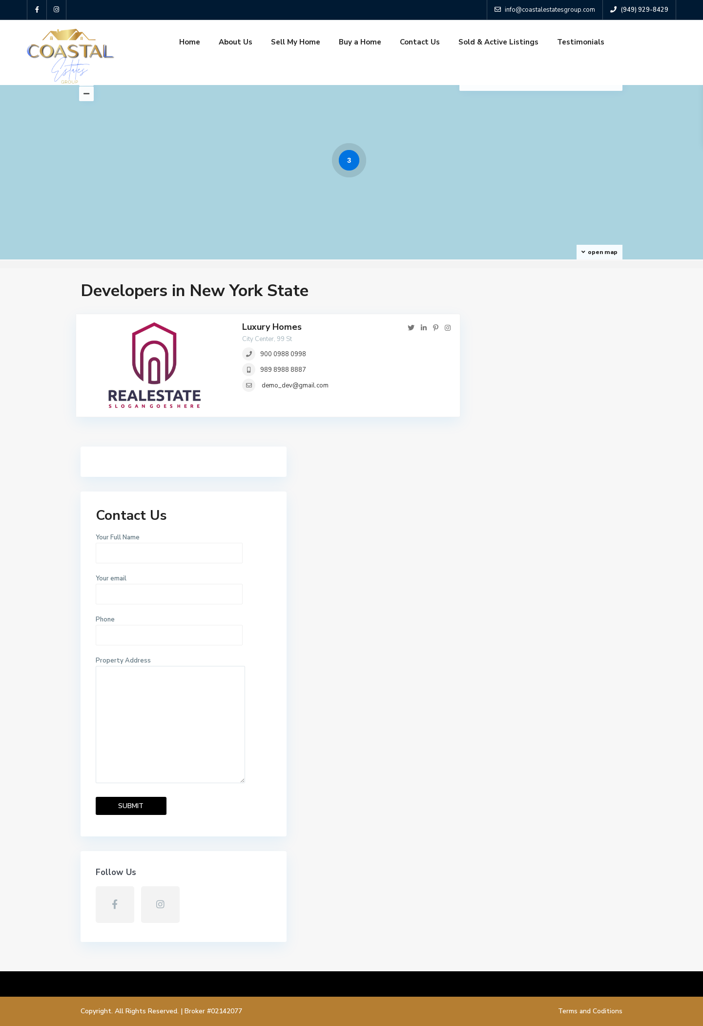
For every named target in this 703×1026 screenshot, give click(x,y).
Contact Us (420, 42)
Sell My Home (295, 42)
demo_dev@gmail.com (295, 385)
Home (189, 42)
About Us (235, 42)
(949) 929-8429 (117, 871)
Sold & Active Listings (498, 42)
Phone (546, 460)
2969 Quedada (439, 856)
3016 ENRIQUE (439, 897)
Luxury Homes (272, 327)
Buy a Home (360, 42)
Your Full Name (546, 378)
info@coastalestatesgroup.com (143, 886)
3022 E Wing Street (448, 937)
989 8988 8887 (283, 369)
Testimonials (580, 42)
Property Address (546, 554)
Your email (546, 419)
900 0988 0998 (283, 354)
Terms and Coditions (590, 1011)
